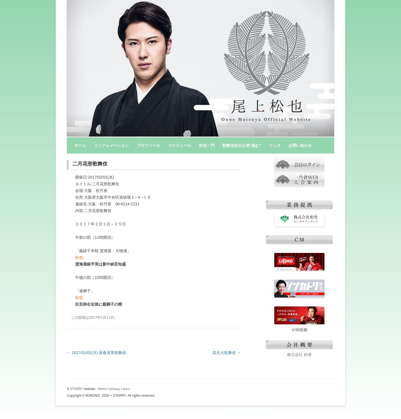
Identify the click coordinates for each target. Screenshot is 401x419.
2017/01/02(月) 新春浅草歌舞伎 (96, 352)
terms (102, 389)
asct (126, 389)
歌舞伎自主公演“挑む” (241, 145)
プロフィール (148, 145)
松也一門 (207, 145)
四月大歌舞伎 (226, 352)
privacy (114, 389)
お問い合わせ (300, 145)
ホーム (80, 145)
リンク (275, 145)
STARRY (76, 389)
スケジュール (179, 145)
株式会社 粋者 (299, 354)
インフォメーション (111, 145)
